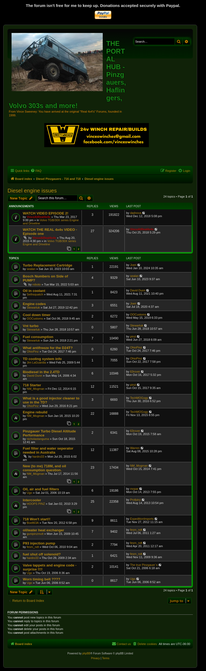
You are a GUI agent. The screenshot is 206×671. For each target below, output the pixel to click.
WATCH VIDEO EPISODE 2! (45, 213)
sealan (31, 268)
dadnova (135, 212)
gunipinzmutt (35, 533)
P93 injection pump (39, 543)
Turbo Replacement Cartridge (47, 265)
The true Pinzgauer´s (144, 564)
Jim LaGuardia (36, 362)
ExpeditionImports (142, 518)
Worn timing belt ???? (41, 579)
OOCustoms (35, 318)
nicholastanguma (38, 438)
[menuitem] (36, 171)
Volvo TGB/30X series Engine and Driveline (49, 242)
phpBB (86, 653)
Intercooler (32, 500)
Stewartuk (33, 307)
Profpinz (135, 499)
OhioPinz (33, 351)
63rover (135, 371)
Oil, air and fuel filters (41, 489)
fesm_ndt (136, 529)
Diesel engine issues (32, 191)
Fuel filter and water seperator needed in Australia (48, 450)
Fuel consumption (38, 337)
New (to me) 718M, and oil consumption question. (44, 468)
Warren (135, 448)
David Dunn (137, 290)
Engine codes (34, 304)
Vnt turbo (31, 326)
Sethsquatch (35, 294)
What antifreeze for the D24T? (48, 348)
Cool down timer (36, 315)
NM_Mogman (36, 388)
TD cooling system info (42, 359)
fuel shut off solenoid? (42, 554)
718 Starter (32, 385)
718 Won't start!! (36, 519)
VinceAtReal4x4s (38, 216)
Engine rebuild (35, 412)
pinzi (133, 336)
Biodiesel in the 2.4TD (41, 372)
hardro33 (38, 456)
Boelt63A (33, 522)
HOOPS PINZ (36, 503)
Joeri (133, 264)
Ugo (29, 492)
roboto (36, 284)
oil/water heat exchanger (43, 530)
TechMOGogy (139, 397)
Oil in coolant (34, 291)
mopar (134, 488)
